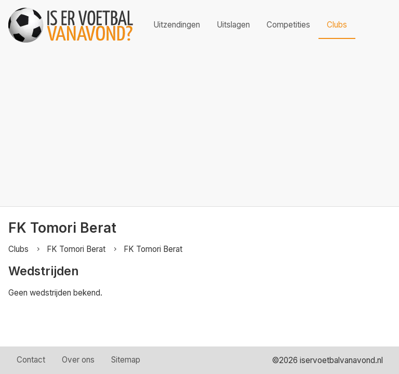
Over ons (78, 360)
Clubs (337, 25)
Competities (288, 25)
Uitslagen (233, 25)
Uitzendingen (176, 25)
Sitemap (125, 360)
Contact (31, 360)
